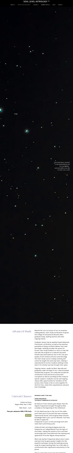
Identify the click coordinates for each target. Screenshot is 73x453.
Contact (60, 4)
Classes (35, 4)
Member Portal (45, 4)
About (12, 4)
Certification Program (24, 4)
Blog (54, 4)
